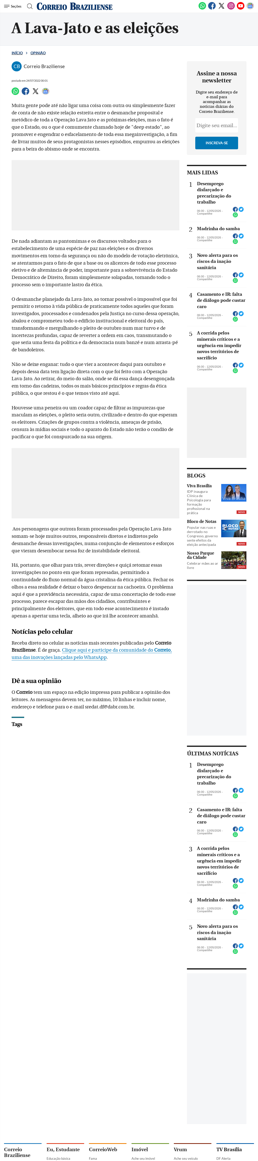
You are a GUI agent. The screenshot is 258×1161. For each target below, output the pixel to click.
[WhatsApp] (202, 9)
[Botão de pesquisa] (28, 6)
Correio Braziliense (17, 1152)
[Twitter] (221, 9)
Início (17, 53)
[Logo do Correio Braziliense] (74, 6)
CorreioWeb (103, 1149)
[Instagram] (231, 9)
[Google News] (250, 9)
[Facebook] (212, 9)
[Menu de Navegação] (13, 6)
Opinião (38, 53)
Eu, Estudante (63, 1149)
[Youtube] (240, 9)
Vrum (180, 1149)
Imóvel (140, 1149)
